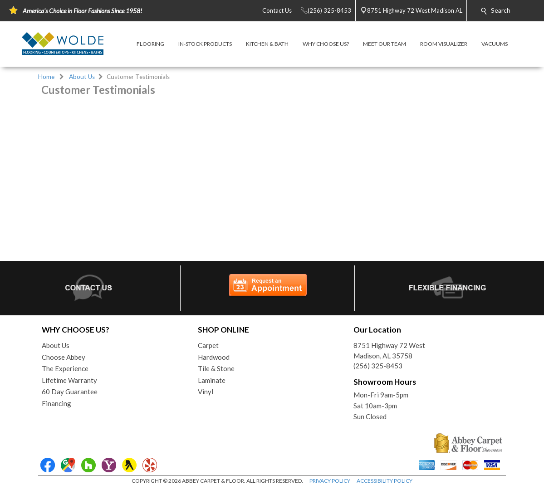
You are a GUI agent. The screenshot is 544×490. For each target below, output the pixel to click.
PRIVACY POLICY (329, 480)
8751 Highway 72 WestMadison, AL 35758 (389, 350)
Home (46, 76)
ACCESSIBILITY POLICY (384, 480)
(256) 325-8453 (377, 366)
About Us (82, 76)
